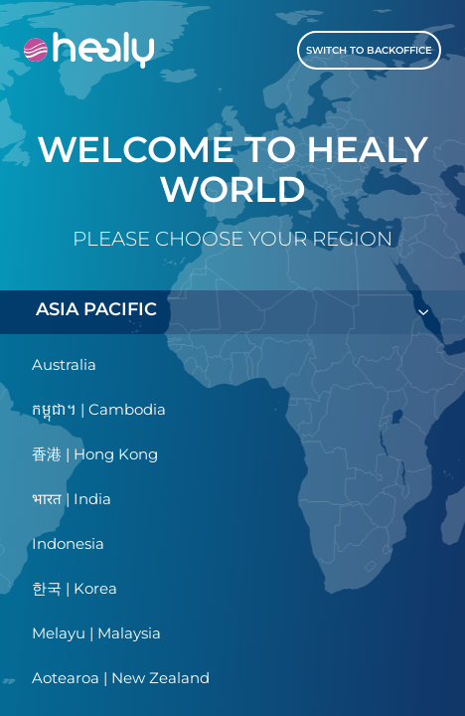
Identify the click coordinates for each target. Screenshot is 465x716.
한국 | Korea (74, 588)
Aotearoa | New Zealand (121, 677)
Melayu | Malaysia (96, 633)
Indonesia (68, 543)
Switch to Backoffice (369, 50)
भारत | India (71, 498)
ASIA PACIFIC (232, 311)
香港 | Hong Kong (95, 454)
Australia (64, 364)
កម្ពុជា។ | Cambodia (99, 409)
